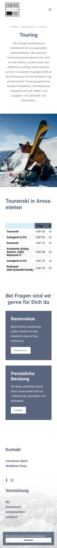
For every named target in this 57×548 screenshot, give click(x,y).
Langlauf (11, 517)
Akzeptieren (28, 540)
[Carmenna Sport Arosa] (12, 9)
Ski (7, 502)
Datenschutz (40, 536)
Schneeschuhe (15, 512)
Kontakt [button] (18, 414)
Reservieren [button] (20, 354)
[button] (50, 9)
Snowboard (13, 507)
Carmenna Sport (16, 461)
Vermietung (28, 26)
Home (14, 26)
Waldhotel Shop (16, 466)
